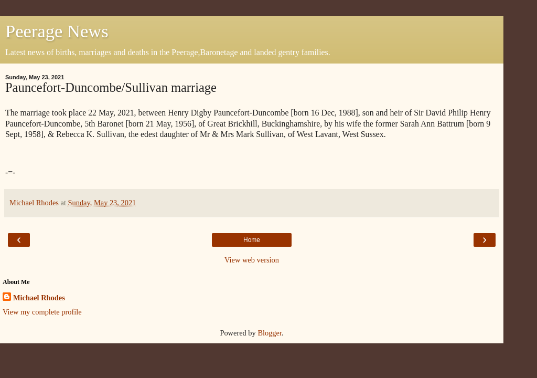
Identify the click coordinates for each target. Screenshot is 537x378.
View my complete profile (42, 312)
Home (251, 240)
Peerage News (57, 31)
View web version (251, 260)
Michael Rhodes (39, 297)
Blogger (269, 333)
